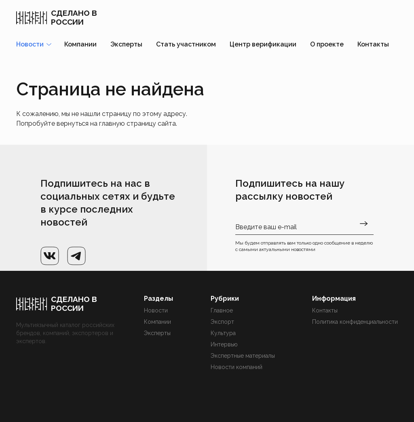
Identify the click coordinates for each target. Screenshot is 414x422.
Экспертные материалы (243, 355)
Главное (222, 310)
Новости (156, 310)
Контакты (373, 44)
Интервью (224, 344)
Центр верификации (263, 44)
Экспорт (222, 322)
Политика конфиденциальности (355, 322)
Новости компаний (236, 367)
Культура (223, 333)
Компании (80, 44)
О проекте (327, 44)
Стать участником (186, 44)
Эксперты (126, 44)
